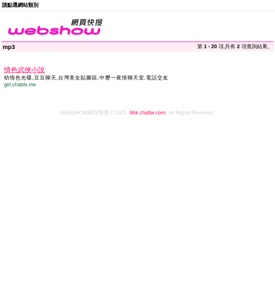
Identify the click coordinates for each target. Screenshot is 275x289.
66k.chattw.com (147, 113)
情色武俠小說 (24, 70)
